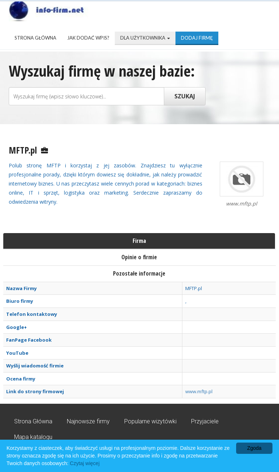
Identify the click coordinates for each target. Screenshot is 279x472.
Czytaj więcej (85, 463)
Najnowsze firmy (88, 421)
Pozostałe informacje (139, 273)
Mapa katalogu (33, 437)
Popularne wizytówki (150, 421)
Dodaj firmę (197, 38)
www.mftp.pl (199, 391)
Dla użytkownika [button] (145, 38)
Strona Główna (35, 38)
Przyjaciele (205, 421)
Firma (139, 241)
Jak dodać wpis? (88, 38)
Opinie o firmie (139, 257)
